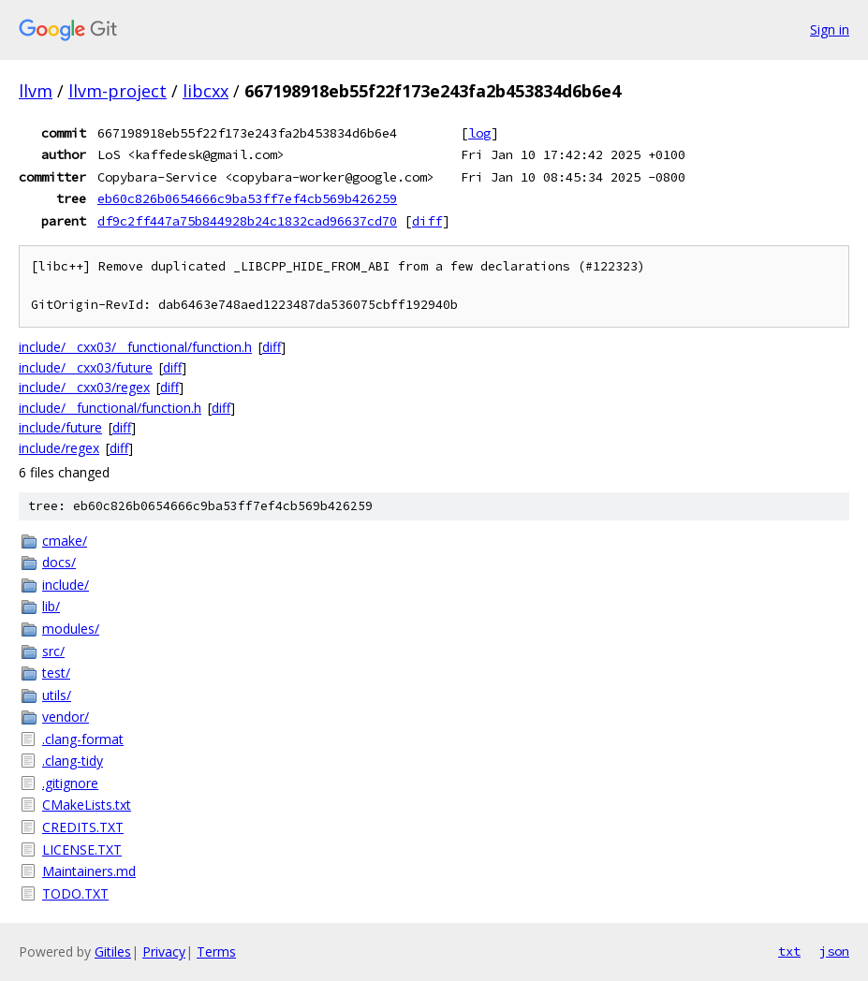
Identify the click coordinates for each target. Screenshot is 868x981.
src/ (53, 651)
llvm (35, 91)
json (834, 951)
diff (427, 220)
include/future (60, 427)
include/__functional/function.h (110, 408)
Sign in (829, 29)
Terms (216, 951)
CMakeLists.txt (86, 804)
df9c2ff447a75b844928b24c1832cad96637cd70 (247, 220)
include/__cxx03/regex (84, 387)
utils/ (56, 695)
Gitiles (113, 951)
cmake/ (64, 540)
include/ (65, 584)
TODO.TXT (75, 893)
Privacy (163, 951)
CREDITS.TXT (83, 827)
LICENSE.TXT (82, 849)
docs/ (59, 562)
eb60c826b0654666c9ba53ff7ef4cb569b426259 (247, 198)
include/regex (59, 448)
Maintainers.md (89, 871)
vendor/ (65, 716)
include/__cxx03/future (86, 367)
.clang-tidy (72, 760)
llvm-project (117, 91)
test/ (56, 672)
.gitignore (70, 783)
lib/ (51, 606)
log (479, 132)
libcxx (205, 91)
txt (789, 951)
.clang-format (83, 739)
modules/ (70, 628)
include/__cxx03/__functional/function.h (135, 347)
